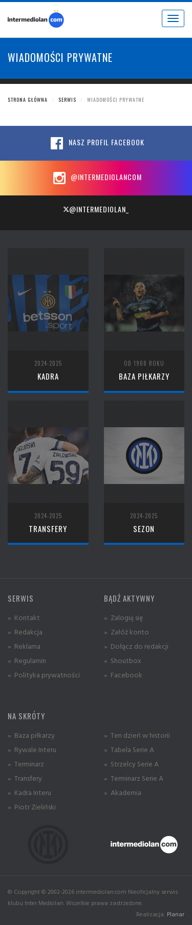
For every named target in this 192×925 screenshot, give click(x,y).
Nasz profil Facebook (96, 143)
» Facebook (123, 674)
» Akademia (122, 792)
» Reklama (24, 646)
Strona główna (28, 99)
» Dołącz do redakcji (136, 646)
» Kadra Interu (29, 792)
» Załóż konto (126, 631)
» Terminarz (26, 763)
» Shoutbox (122, 660)
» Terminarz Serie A (133, 778)
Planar (175, 914)
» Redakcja (25, 631)
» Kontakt (24, 617)
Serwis (67, 99)
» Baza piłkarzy (31, 735)
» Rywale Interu (32, 749)
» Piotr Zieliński (32, 806)
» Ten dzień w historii (137, 735)
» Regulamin (27, 660)
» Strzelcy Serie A (131, 763)
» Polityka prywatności (44, 674)
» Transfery (25, 778)
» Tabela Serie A (129, 749)
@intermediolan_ (96, 209)
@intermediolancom (96, 178)
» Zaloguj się (123, 617)
